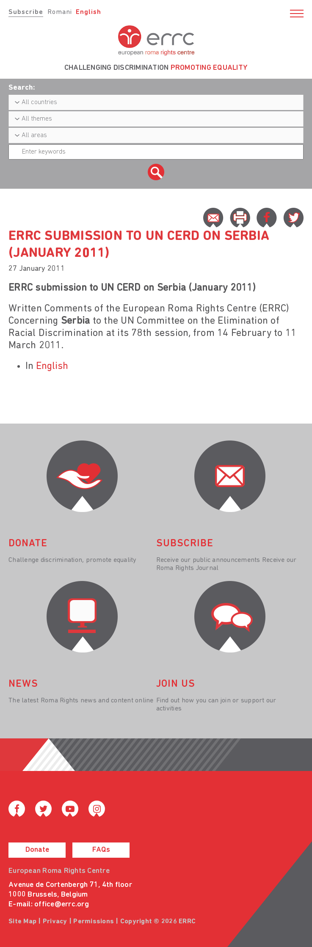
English (88, 12)
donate (27, 544)
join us (175, 684)
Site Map (22, 921)
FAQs (101, 850)
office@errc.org (61, 904)
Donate (37, 850)
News (23, 684)
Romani (59, 12)
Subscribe (25, 12)
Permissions (93, 921)
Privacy (55, 921)
